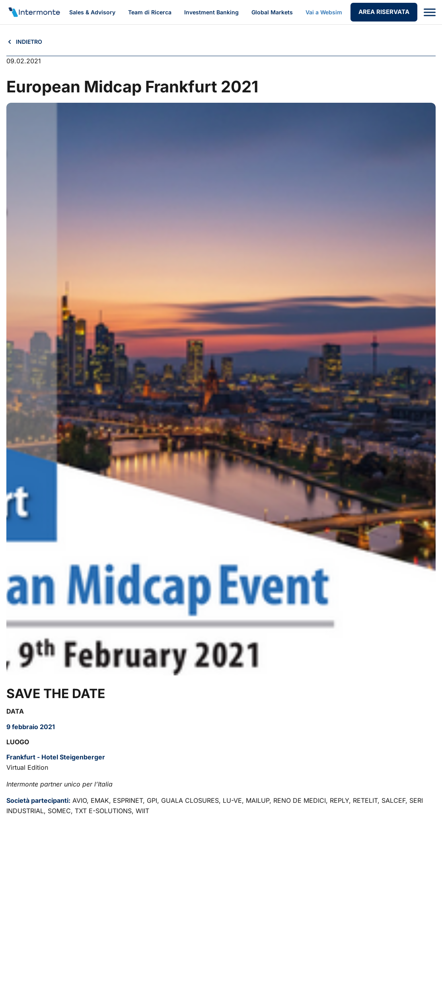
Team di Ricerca (149, 12)
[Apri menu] (430, 12)
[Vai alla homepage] (33, 12)
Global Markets (272, 12)
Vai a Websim (324, 12)
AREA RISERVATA (383, 12)
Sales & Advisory (92, 12)
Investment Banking (211, 12)
